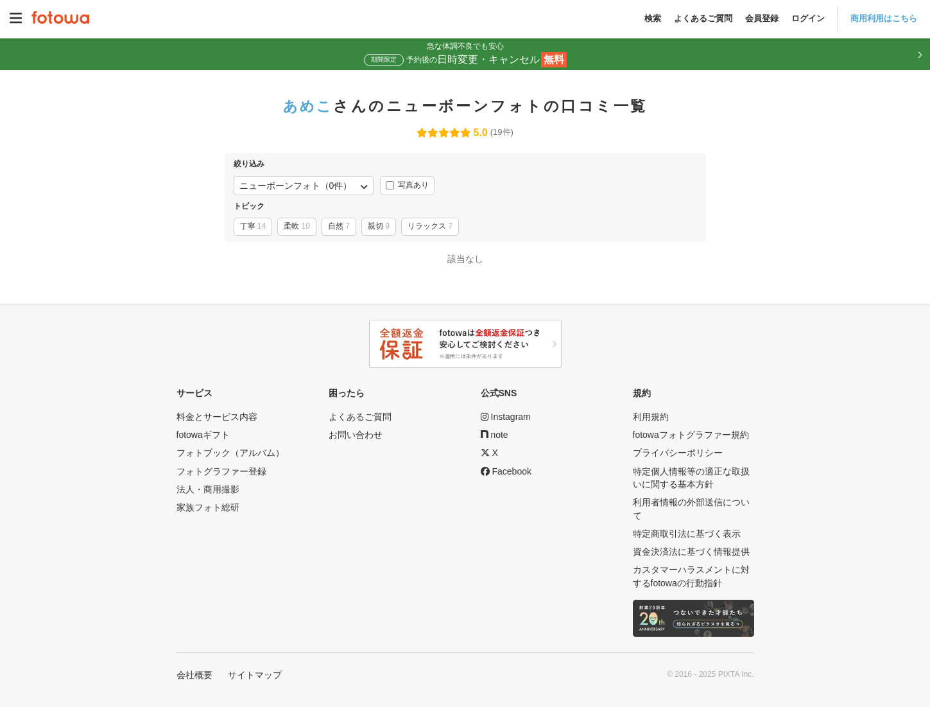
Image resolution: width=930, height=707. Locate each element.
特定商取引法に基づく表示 (687, 533)
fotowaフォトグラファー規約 (691, 435)
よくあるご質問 (703, 18)
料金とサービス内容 (217, 417)
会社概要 (194, 675)
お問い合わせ (356, 435)
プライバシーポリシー (678, 453)
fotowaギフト (203, 435)
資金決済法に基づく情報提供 (691, 551)
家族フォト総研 (208, 507)
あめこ (308, 106)
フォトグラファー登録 (221, 471)
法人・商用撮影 (208, 489)
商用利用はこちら (883, 18)
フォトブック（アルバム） (230, 453)
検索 (652, 18)
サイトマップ (255, 675)
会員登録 (762, 18)
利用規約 (651, 417)
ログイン (808, 18)
